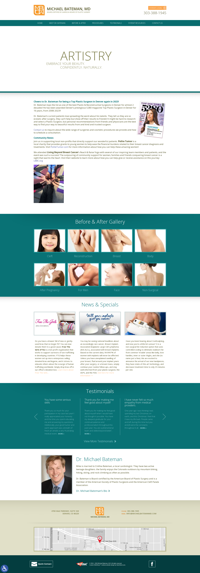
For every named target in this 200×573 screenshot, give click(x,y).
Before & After (79, 24)
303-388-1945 (155, 13)
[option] (100, 416)
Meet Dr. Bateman (57, 24)
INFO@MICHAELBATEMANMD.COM (141, 513)
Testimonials (116, 24)
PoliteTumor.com (59, 146)
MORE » (61, 434)
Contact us (39, 129)
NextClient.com (121, 565)
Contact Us (157, 24)
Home (40, 24)
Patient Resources (136, 24)
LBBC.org (38, 160)
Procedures (97, 24)
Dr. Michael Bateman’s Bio (91, 491)
